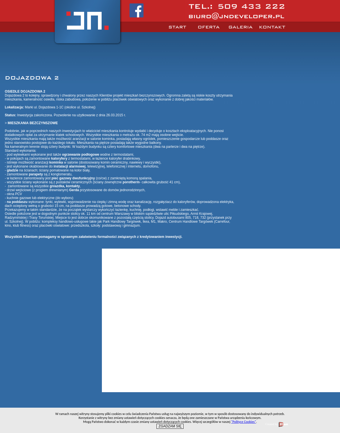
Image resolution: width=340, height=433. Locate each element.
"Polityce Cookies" (243, 422)
